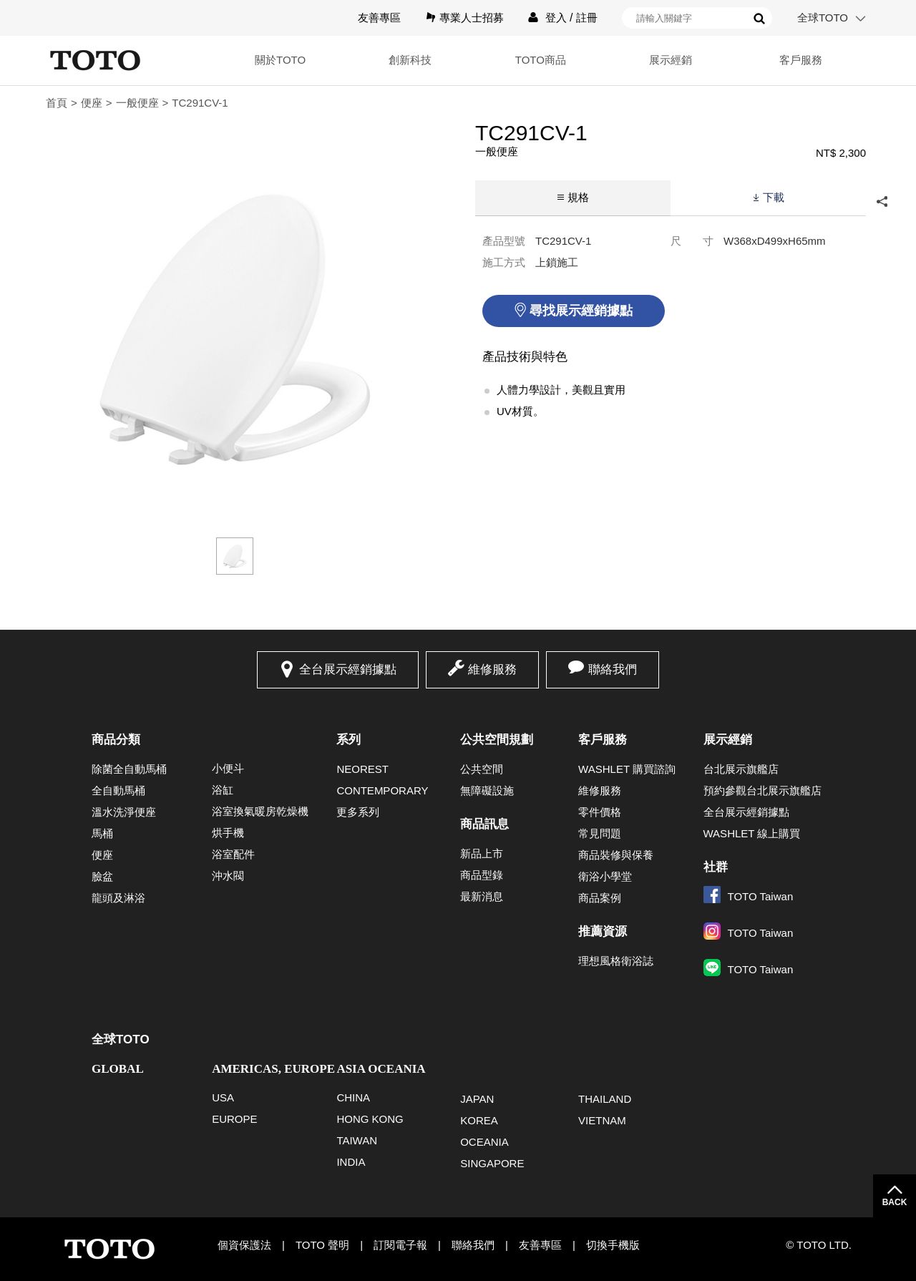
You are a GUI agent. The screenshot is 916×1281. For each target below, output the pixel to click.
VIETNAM (602, 1120)
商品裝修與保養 (615, 855)
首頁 (56, 103)
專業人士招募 (471, 17)
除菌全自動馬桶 (129, 769)
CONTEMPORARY (382, 790)
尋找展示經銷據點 (581, 310)
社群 (715, 867)
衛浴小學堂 (605, 876)
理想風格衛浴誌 (615, 961)
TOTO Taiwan (748, 896)
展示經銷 (669, 60)
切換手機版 (613, 1245)
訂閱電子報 (400, 1245)
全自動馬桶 (118, 790)
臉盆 (102, 876)
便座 (91, 103)
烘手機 (228, 833)
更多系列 (357, 812)
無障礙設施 (487, 790)
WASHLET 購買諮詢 (627, 769)
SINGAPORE (492, 1163)
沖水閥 (228, 876)
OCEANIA (484, 1142)
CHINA (353, 1097)
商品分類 (116, 739)
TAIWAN (356, 1140)
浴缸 (222, 790)
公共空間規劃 (496, 739)
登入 (556, 17)
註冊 (587, 17)
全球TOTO (822, 17)
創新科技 (409, 60)
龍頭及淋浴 (118, 898)
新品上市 (481, 853)
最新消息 (481, 896)
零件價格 (599, 812)
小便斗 (228, 768)
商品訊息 (484, 824)
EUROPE (234, 1119)
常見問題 (599, 833)
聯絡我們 (612, 669)
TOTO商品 (539, 60)
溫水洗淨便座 (124, 812)
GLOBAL (118, 1069)
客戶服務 (800, 60)
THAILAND (604, 1099)
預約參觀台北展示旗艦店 (762, 790)
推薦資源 (602, 931)
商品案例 (599, 898)
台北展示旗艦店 (741, 769)
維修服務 (492, 669)
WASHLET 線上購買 (752, 833)
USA (223, 1097)
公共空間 (481, 769)
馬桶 (102, 833)
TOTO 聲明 (322, 1245)
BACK (894, 1202)
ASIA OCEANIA (380, 1069)
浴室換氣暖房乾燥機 (260, 811)
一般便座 (137, 103)
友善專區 (379, 17)
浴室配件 (233, 854)
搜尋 (759, 18)
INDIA (350, 1162)
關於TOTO (278, 60)
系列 (348, 739)
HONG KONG (369, 1119)
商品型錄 (481, 875)
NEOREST (362, 769)
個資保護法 (244, 1245)
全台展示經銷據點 (347, 669)
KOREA (479, 1120)
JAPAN (477, 1099)
